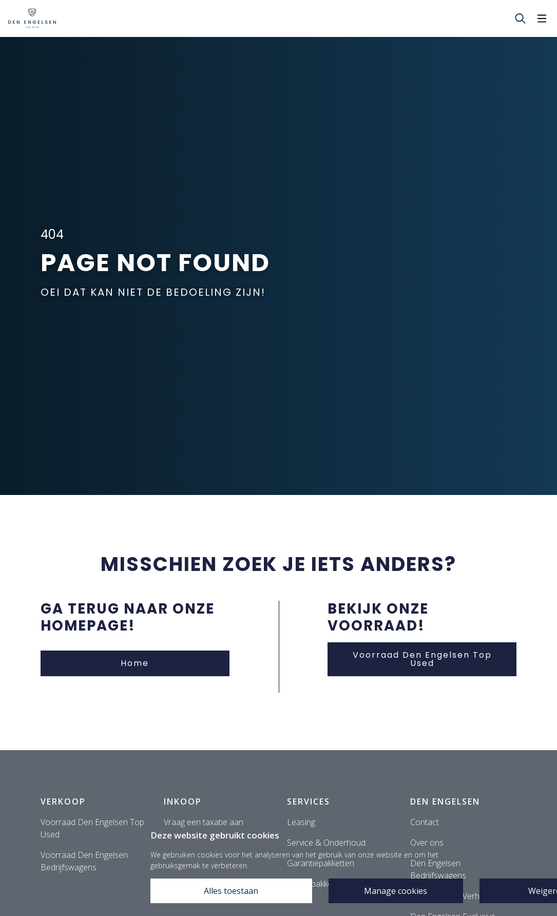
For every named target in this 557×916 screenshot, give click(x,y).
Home (135, 663)
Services (308, 801)
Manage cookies (395, 890)
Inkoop (183, 801)
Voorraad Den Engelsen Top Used (422, 659)
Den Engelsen (445, 801)
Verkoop (63, 801)
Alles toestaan (231, 890)
